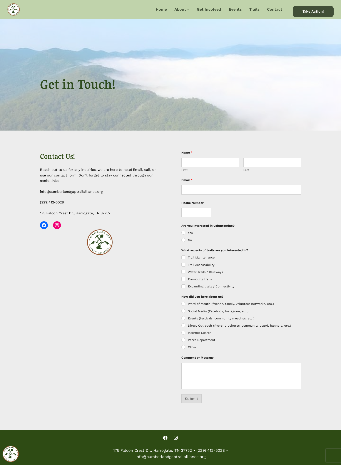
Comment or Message (197, 357)
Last (246, 169)
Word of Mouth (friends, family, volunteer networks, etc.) (231, 304)
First (184, 169)
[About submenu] (188, 9)
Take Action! (313, 11)
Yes (190, 233)
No (190, 240)
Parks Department (201, 340)
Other (192, 347)
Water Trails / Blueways (205, 272)
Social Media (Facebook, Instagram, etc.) (218, 311)
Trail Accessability (201, 265)
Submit (191, 398)
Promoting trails (200, 279)
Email (186, 180)
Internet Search (200, 332)
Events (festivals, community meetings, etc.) (221, 318)
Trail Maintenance (201, 257)
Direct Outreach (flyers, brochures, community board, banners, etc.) (239, 325)
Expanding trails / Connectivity (211, 286)
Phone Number (192, 203)
